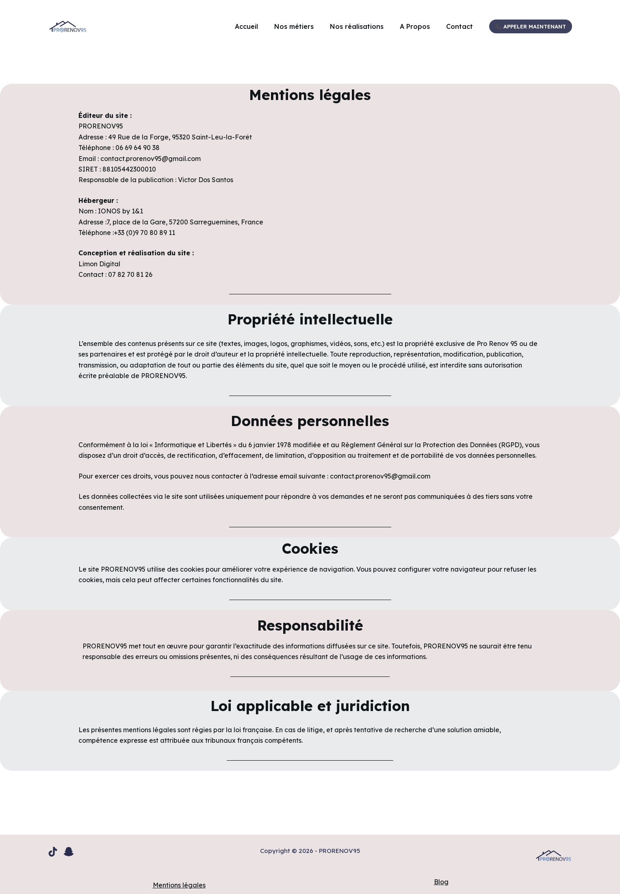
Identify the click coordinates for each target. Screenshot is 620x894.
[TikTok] (53, 852)
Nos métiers (294, 26)
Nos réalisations (357, 26)
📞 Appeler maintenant (530, 26)
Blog (441, 882)
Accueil (246, 26)
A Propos (415, 26)
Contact (459, 26)
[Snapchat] (69, 852)
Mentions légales (179, 885)
